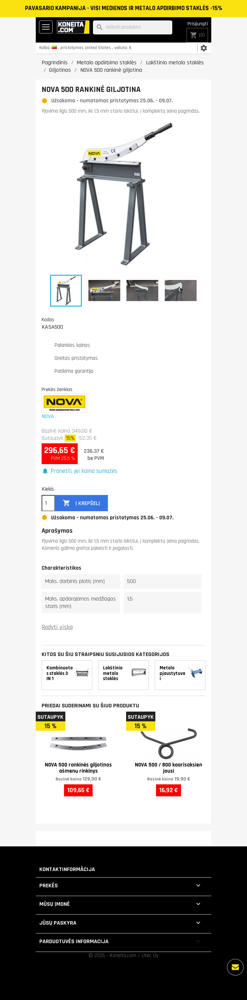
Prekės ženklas (57, 389)
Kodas (48, 319)
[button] (79, 471)
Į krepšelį (81, 503)
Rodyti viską (57, 627)
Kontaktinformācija (67, 869)
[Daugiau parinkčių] (235, 967)
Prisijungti (198, 23)
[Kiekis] (48, 503)
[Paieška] (132, 27)
